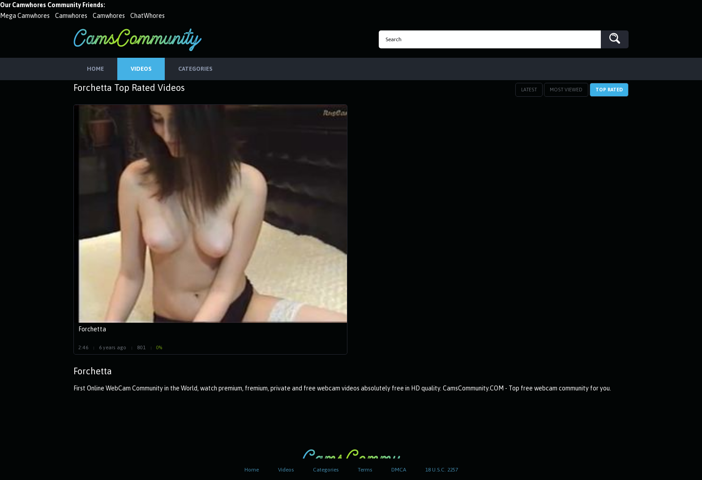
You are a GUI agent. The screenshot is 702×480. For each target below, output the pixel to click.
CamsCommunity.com (137, 39)
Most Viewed (566, 89)
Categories (325, 470)
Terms (365, 470)
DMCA (398, 470)
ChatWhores (147, 15)
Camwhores (71, 15)
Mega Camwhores (25, 15)
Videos (286, 470)
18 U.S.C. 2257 (441, 470)
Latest (529, 89)
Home (251, 470)
